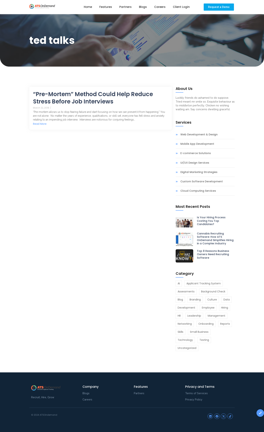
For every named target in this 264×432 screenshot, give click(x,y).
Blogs (143, 7)
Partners (125, 7)
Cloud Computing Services (198, 191)
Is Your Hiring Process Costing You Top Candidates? (211, 221)
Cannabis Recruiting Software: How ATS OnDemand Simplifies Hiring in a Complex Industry (215, 238)
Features (105, 7)
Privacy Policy (193, 399)
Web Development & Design (199, 135)
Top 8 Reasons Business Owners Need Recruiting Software (213, 254)
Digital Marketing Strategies (198, 172)
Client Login (181, 7)
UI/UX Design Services (194, 163)
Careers (160, 7)
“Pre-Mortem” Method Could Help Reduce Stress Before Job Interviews (93, 97)
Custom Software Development (201, 182)
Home (88, 7)
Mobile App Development (197, 144)
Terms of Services (196, 393)
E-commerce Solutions (195, 153)
